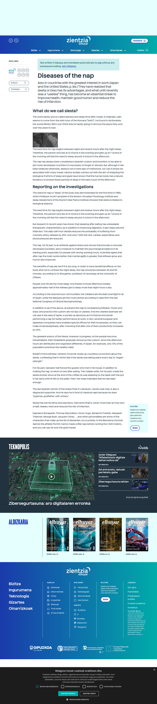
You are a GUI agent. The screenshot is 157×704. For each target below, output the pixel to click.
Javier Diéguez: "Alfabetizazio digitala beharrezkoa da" (112, 457)
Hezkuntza (81, 587)
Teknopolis (19, 446)
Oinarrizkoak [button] (118, 50)
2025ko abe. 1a (78, 554)
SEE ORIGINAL (69, 66)
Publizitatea (133, 592)
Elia (100, 62)
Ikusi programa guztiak (137, 497)
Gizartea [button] (97, 50)
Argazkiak (53, 600)
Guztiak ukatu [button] (89, 693)
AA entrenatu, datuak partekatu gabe (112, 471)
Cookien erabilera (136, 603)
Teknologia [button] (77, 50)
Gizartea (16, 602)
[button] (11, 40)
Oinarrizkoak (21, 608)
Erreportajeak (55, 613)
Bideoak (53, 604)
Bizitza (15, 583)
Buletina (142, 50)
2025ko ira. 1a (105, 554)
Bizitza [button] (36, 50)
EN (19, 75)
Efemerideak (82, 596)
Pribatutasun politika (134, 597)
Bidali (135, 428)
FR (27, 70)
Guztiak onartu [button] (68, 693)
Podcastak (54, 608)
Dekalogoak (81, 592)
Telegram (80, 627)
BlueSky (79, 618)
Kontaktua (132, 607)
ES (23, 70)
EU (19, 70)
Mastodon (80, 622)
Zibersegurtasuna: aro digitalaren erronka (49, 503)
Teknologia (19, 596)
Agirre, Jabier (13, 61)
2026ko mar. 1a (52, 554)
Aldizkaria (139, 40)
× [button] (154, 670)
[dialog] (78, 685)
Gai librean (81, 600)
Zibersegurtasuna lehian (114, 481)
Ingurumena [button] (56, 50)
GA (27, 75)
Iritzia (51, 596)
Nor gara (132, 587)
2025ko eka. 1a (131, 554)
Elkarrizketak (55, 592)
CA (23, 75)
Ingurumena (20, 590)
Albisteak (53, 587)
